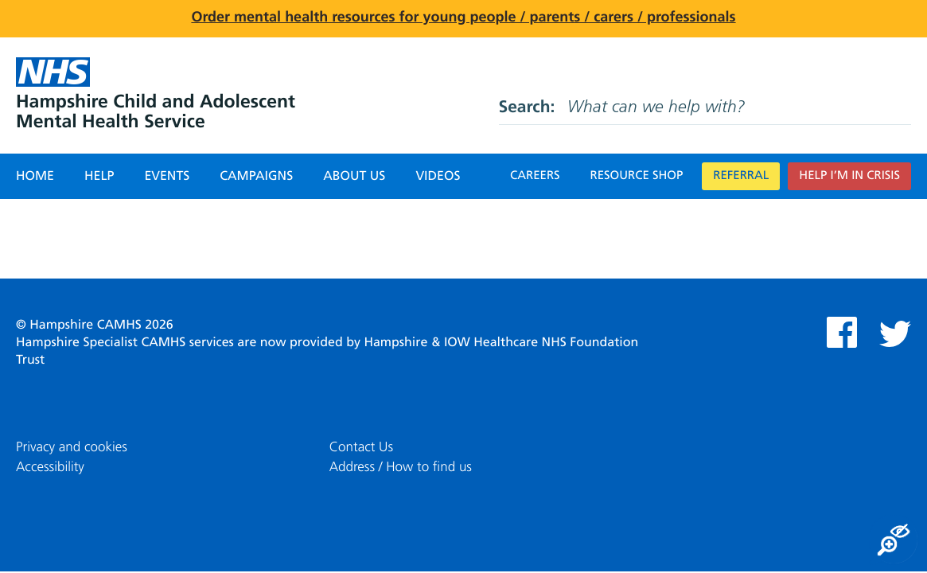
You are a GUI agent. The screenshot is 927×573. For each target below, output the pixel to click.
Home (35, 176)
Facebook (842, 332)
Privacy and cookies (71, 447)
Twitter (895, 334)
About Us (354, 176)
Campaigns (256, 176)
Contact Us (361, 447)
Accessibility (50, 467)
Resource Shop (637, 176)
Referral (741, 176)
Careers (535, 176)
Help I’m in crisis (849, 176)
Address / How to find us (400, 467)
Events (166, 176)
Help (99, 176)
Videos (437, 176)
